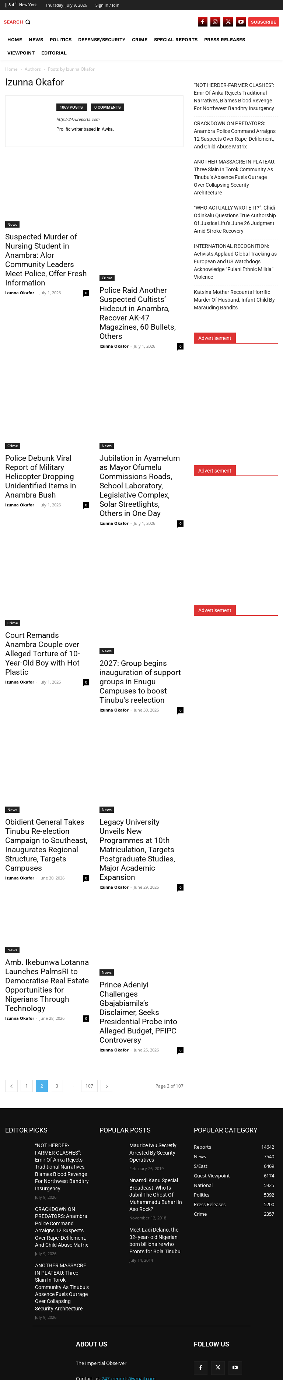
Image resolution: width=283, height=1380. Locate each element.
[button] (18, 22)
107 (89, 1086)
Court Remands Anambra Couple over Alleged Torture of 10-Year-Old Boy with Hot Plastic (42, 654)
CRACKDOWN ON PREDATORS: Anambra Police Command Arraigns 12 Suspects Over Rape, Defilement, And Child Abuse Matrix (235, 135)
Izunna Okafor (19, 292)
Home (11, 69)
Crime (107, 277)
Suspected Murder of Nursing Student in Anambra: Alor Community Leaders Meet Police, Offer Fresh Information (46, 259)
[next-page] (107, 1086)
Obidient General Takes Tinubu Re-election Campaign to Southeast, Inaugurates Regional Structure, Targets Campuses (46, 845)
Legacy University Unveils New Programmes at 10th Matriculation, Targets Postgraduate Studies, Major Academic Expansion (137, 850)
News (12, 224)
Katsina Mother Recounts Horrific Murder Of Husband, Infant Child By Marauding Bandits (234, 299)
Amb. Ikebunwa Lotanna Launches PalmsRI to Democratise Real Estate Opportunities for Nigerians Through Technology (47, 985)
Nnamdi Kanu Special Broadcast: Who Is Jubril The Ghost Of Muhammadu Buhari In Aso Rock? (153, 1190)
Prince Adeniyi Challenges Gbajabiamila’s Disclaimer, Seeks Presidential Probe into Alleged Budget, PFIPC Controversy (138, 1012)
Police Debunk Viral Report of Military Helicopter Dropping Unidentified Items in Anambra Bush (40, 476)
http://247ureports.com (77, 119)
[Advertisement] (238, 409)
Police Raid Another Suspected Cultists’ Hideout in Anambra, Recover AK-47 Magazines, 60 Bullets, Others (137, 313)
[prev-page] (11, 1086)
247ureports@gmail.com (129, 1347)
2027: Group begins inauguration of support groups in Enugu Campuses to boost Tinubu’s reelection (140, 682)
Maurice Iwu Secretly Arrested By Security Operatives (149, 1151)
